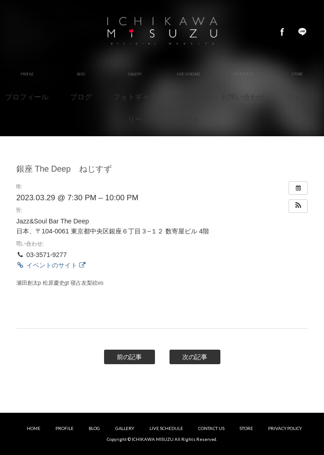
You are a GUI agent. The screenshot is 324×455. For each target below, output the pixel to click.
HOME (33, 428)
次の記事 (195, 357)
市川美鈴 (162, 32)
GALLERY (125, 428)
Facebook (282, 31)
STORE (246, 428)
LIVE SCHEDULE (166, 428)
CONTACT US (211, 428)
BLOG (94, 428)
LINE (302, 31)
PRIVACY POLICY (285, 428)
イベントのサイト (50, 265)
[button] (298, 206)
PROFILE (64, 428)
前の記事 (129, 357)
